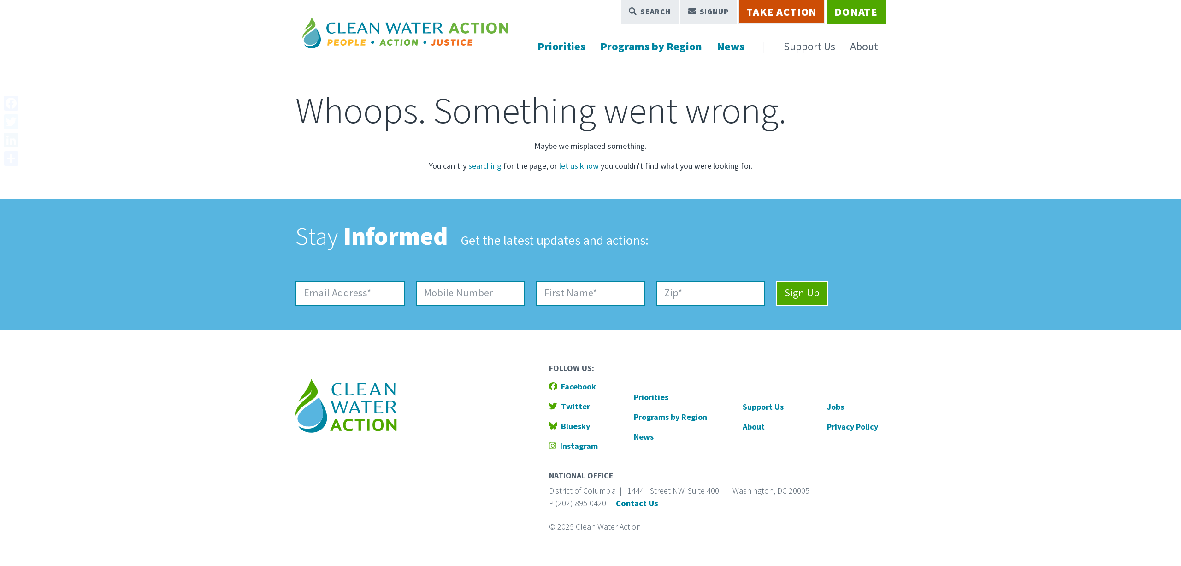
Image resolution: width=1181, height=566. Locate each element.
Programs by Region (651, 46)
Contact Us (637, 503)
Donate (856, 12)
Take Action (781, 12)
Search (650, 11)
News (730, 46)
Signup (708, 11)
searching (485, 165)
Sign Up (802, 292)
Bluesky (569, 426)
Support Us (809, 46)
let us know (579, 165)
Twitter (569, 406)
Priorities (561, 46)
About (864, 46)
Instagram (573, 446)
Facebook (572, 386)
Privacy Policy (852, 426)
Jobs (835, 406)
